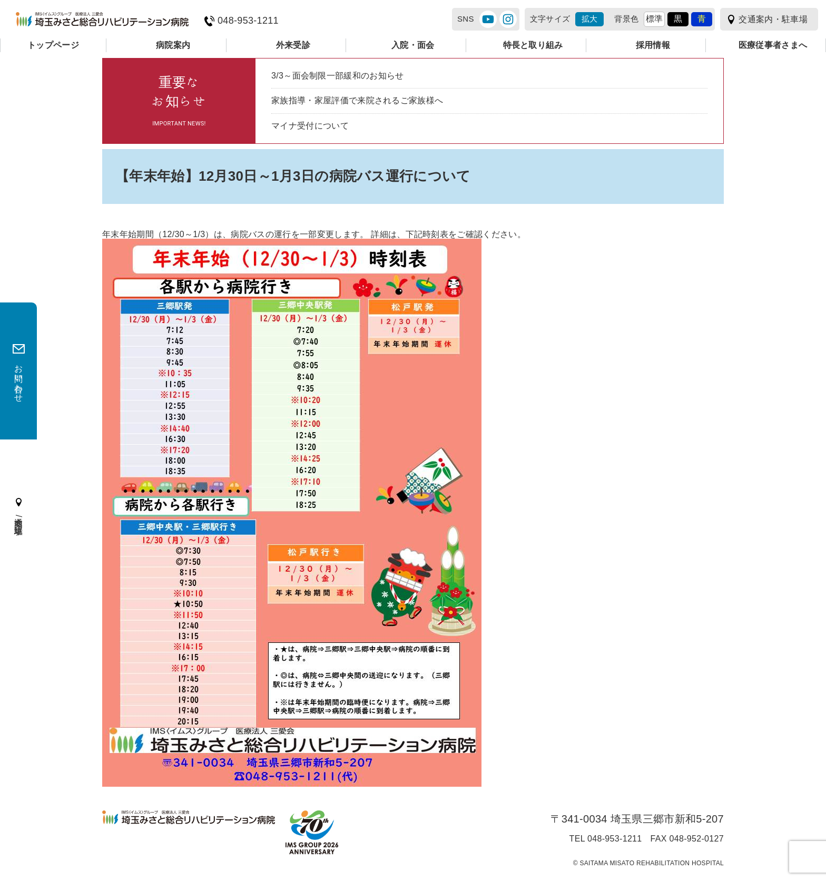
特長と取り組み (533, 45)
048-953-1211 (248, 21)
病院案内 (173, 45)
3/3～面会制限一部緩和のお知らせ (337, 75)
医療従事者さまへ (773, 45)
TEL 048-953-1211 (605, 839)
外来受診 (293, 45)
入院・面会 (413, 45)
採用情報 (653, 45)
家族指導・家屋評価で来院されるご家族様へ (357, 100)
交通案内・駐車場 (773, 19)
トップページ (53, 45)
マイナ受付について (310, 125)
